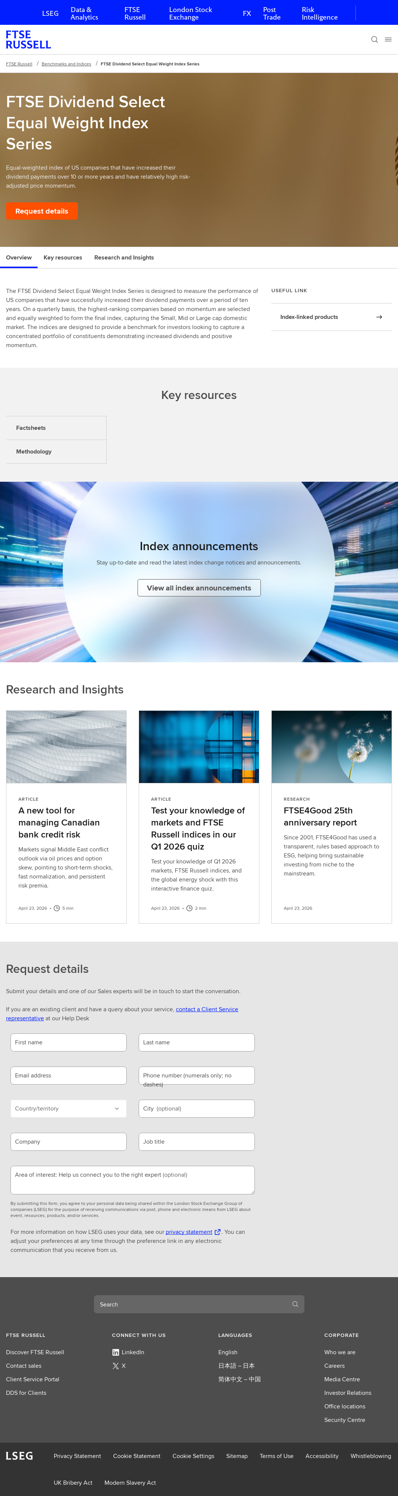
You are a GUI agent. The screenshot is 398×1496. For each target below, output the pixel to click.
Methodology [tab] (33, 451)
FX (247, 13)
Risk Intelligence (320, 13)
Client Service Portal (32, 1379)
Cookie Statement (136, 1456)
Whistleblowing (371, 1456)
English (228, 1352)
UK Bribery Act (73, 1482)
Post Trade (272, 13)
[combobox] (190, 1304)
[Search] (374, 39)
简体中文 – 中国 (239, 1379)
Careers (334, 1365)
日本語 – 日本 (236, 1365)
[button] (40, 1335)
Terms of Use (277, 1456)
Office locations (344, 1406)
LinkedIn (128, 1352)
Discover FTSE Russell (35, 1352)
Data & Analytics (84, 13)
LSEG (50, 13)
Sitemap (237, 1456)
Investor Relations (347, 1392)
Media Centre (342, 1379)
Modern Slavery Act (130, 1482)
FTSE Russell (135, 13)
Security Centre (344, 1420)
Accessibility (322, 1456)
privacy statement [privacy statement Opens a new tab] (189, 1231)
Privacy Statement (77, 1456)
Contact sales (23, 1365)
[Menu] (388, 39)
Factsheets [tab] (31, 427)
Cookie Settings (193, 1456)
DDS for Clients (26, 1392)
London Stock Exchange (190, 13)
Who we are (340, 1352)
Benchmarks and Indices (66, 64)
